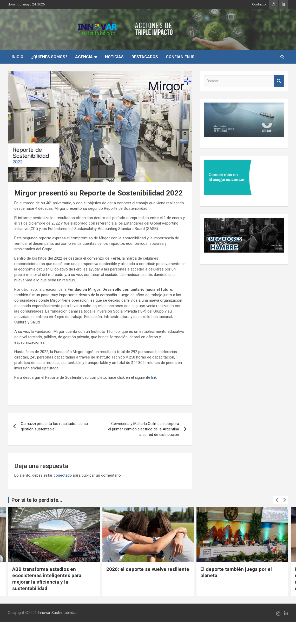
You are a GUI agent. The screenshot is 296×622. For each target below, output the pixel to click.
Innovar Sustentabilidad (57, 612)
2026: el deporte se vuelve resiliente (147, 569)
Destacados (144, 57)
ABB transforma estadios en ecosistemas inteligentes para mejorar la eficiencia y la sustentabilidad (46, 578)
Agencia (84, 57)
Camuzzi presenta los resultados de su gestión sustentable (54, 426)
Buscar (279, 81)
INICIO (17, 57)
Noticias (114, 57)
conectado (63, 475)
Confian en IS (180, 57)
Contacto (259, 4)
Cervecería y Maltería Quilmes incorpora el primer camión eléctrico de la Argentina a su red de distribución (143, 429)
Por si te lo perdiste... (36, 500)
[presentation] (277, 500)
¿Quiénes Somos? (49, 57)
